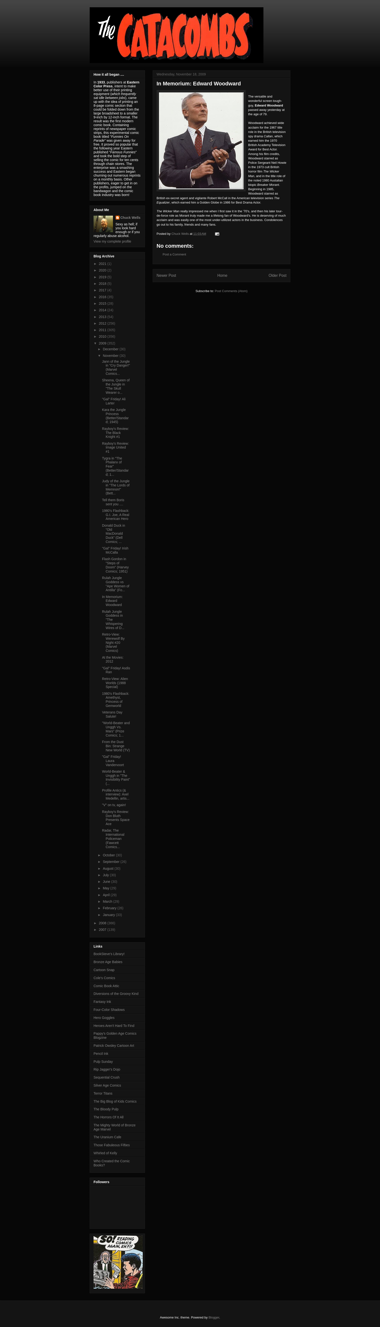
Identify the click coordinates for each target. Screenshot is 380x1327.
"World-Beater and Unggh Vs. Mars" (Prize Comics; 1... (116, 729)
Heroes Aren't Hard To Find (114, 1026)
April (107, 895)
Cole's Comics (104, 978)
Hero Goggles (104, 1018)
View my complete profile (112, 241)
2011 (103, 330)
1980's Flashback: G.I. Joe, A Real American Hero (115, 515)
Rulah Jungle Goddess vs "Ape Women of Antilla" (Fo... (115, 584)
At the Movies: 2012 (113, 659)
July (106, 875)
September (111, 862)
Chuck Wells (130, 218)
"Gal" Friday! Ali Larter (114, 401)
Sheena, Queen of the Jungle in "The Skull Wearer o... (116, 386)
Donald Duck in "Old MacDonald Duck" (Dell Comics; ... (113, 534)
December (111, 349)
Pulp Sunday (103, 1062)
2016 (103, 297)
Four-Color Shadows (109, 1010)
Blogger (213, 1317)
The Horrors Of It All (109, 1117)
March (108, 901)
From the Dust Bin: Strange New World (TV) (116, 746)
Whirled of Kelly (105, 1153)
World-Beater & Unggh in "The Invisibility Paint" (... (116, 778)
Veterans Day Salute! (112, 714)
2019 (103, 277)
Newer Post (166, 275)
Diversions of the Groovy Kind (116, 994)
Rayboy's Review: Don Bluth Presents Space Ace (116, 818)
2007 (103, 930)
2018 (103, 284)
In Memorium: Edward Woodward (112, 601)
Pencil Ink (101, 1054)
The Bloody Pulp (106, 1109)
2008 (103, 923)
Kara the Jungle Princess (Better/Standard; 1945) (115, 416)
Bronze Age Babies (108, 962)
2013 (103, 317)
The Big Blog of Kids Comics (115, 1101)
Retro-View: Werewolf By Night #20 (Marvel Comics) (113, 642)
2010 (103, 336)
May (106, 888)
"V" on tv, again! (114, 805)
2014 (103, 310)
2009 (103, 343)
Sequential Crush (106, 1077)
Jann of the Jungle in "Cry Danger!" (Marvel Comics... (116, 368)
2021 (103, 264)
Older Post (277, 275)
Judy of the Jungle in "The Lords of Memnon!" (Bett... (116, 487)
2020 (103, 270)
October (109, 855)
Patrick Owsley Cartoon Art (114, 1046)
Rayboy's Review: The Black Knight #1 (115, 433)
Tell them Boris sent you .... (113, 502)
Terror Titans (103, 1093)
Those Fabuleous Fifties (112, 1145)
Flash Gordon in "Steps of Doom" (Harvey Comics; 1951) (115, 565)
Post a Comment (174, 254)
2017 (103, 290)
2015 (103, 303)
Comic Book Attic (106, 986)
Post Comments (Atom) (231, 291)
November (111, 356)
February (110, 908)
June (107, 882)
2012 (103, 323)
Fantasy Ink (102, 1002)
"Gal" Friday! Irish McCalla (115, 550)
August (108, 868)
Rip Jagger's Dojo (107, 1069)
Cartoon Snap (104, 970)
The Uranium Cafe (107, 1137)
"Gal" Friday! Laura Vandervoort (113, 761)
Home (222, 275)
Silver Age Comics (107, 1085)
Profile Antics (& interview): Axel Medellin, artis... (115, 794)
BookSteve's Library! (109, 954)
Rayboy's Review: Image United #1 (115, 448)
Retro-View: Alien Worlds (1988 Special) (115, 683)
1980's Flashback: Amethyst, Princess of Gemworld (115, 700)
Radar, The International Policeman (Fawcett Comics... (113, 838)
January (109, 915)
